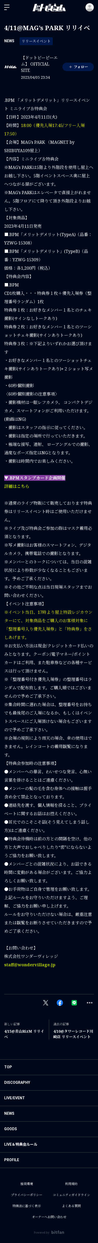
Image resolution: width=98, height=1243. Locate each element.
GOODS (10, 1129)
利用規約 (71, 1184)
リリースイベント (36, 41)
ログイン (89, 7)
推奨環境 (26, 1184)
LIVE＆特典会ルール (20, 1144)
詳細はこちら (16, 486)
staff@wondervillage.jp (29, 965)
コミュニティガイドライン (71, 1195)
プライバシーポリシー (26, 1195)
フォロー (78, 66)
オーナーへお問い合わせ (49, 1217)
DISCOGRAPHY (17, 1082)
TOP (8, 1067)
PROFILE (11, 1160)
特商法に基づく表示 (27, 1206)
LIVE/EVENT (14, 1098)
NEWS (9, 41)
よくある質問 (71, 1206)
